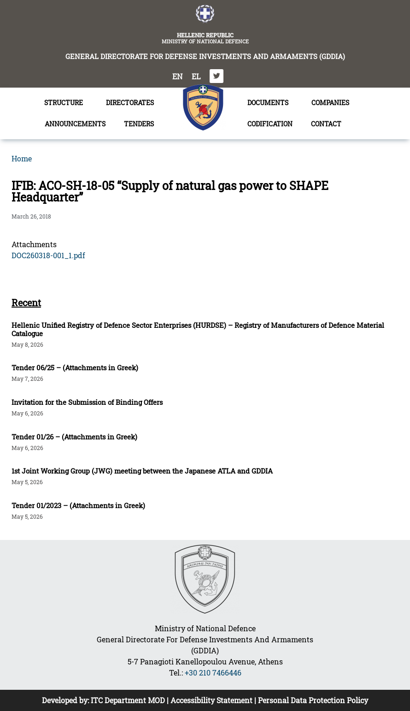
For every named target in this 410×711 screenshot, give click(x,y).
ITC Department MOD (128, 700)
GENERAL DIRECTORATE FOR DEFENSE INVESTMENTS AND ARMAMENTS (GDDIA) (205, 56)
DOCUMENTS (270, 102)
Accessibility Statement (211, 700)
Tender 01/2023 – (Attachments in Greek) (78, 505)
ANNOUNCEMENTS (75, 123)
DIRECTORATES (132, 102)
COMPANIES (330, 102)
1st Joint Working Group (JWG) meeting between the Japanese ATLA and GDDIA (142, 470)
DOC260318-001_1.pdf (48, 255)
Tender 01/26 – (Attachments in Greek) (74, 436)
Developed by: (66, 700)
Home (22, 158)
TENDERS (141, 124)
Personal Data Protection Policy (313, 700)
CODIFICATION (270, 123)
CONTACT (326, 123)
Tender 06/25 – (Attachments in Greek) (75, 367)
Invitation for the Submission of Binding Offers (87, 402)
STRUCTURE (66, 102)
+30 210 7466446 (213, 672)
